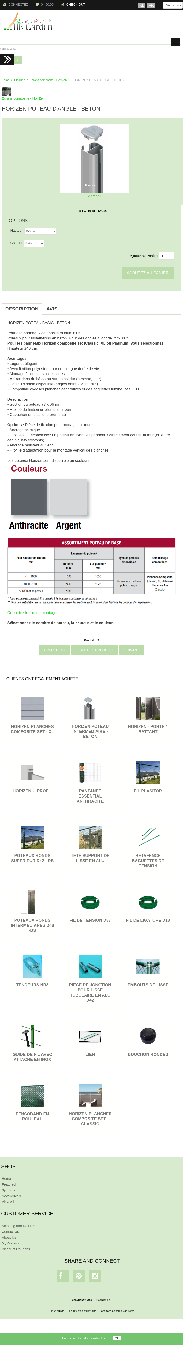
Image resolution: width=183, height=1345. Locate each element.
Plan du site (57, 1311)
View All (8, 1202)
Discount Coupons (16, 1249)
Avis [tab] (52, 308)
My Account (10, 1243)
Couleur (16, 243)
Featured (9, 1184)
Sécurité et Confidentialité (82, 1311)
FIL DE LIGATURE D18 (148, 920)
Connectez (15, 4)
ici (108, 1338)
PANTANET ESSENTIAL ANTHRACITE (90, 796)
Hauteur (16, 230)
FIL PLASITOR (148, 791)
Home (5, 80)
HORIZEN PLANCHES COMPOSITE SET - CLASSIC (90, 1118)
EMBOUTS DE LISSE (148, 985)
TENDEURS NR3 (32, 985)
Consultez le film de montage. (32, 613)
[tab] (66, 306)
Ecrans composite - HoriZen (48, 80)
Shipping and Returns (18, 1226)
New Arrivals (11, 1196)
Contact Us (10, 1232)
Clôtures (19, 80)
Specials (8, 1190)
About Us (9, 1237)
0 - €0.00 (44, 4)
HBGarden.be (102, 1299)
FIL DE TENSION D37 (90, 920)
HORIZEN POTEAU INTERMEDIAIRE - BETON (90, 731)
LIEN (90, 1054)
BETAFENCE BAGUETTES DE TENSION (148, 860)
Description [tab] (21, 308)
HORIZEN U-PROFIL (32, 791)
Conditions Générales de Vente (116, 1311)
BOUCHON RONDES (148, 1054)
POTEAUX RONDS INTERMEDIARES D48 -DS (32, 925)
